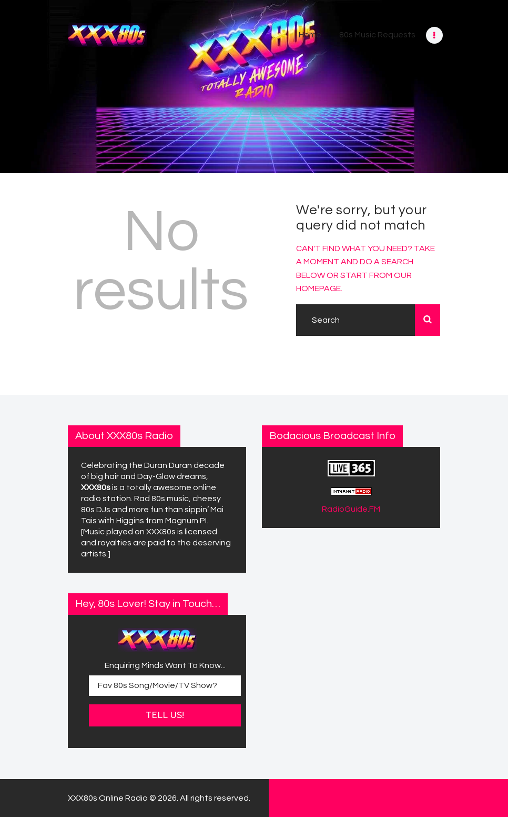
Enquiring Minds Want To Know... (165, 665)
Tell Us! (165, 715)
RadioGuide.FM (351, 509)
